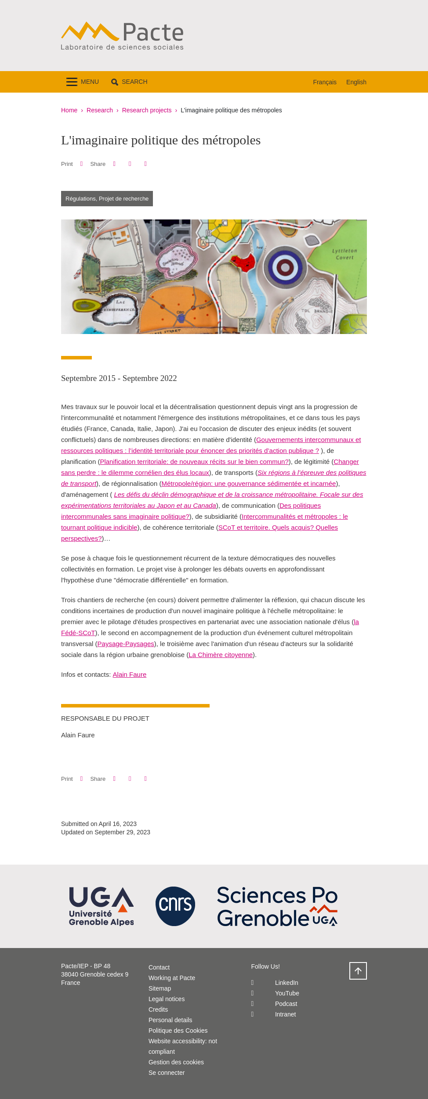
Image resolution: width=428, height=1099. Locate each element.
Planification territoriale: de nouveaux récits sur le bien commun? (194, 461)
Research (100, 110)
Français (325, 82)
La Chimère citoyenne (221, 654)
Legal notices (167, 998)
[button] (129, 82)
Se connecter (167, 1072)
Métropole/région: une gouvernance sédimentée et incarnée (248, 483)
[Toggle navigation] (82, 82)
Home (69, 110)
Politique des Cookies (178, 1030)
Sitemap (160, 988)
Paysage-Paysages (126, 643)
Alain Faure (130, 674)
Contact (159, 967)
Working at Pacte (172, 977)
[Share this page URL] (145, 164)
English (356, 82)
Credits (158, 1009)
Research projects (147, 110)
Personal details (170, 1020)
